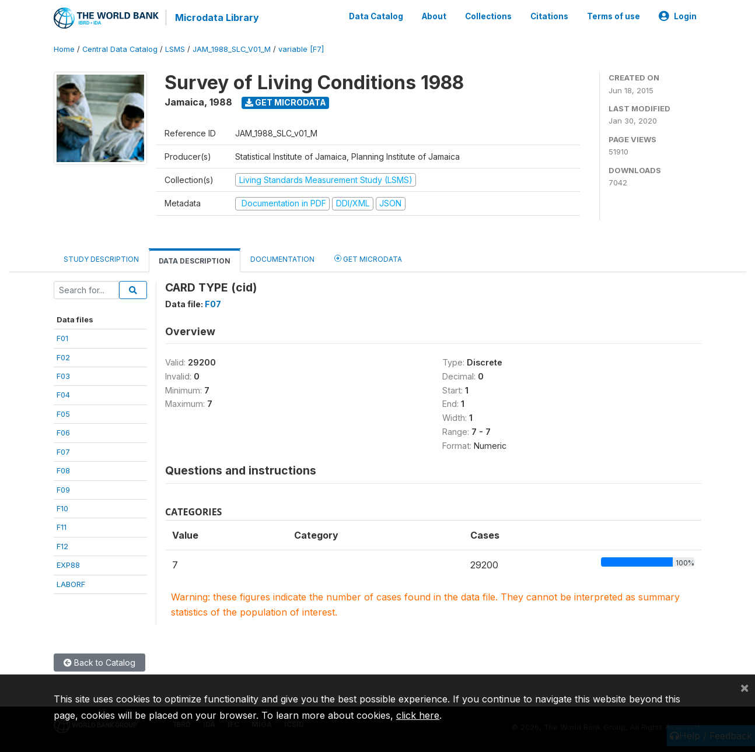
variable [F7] (301, 49)
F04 (63, 394)
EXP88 (68, 565)
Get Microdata (285, 102)
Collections (488, 16)
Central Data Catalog (120, 49)
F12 (62, 546)
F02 (63, 357)
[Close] (744, 687)
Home (64, 49)
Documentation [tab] (282, 259)
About (434, 16)
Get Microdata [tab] (368, 258)
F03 (63, 376)
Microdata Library (217, 17)
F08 (63, 470)
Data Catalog (376, 16)
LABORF (71, 584)
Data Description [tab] (194, 260)
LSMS (175, 49)
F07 (63, 451)
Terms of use (613, 16)
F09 (63, 489)
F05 (63, 414)
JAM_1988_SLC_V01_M (232, 49)
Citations (549, 16)
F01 (62, 338)
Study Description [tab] (101, 259)
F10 (62, 508)
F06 (63, 432)
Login (678, 16)
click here (417, 715)
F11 (62, 527)
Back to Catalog (99, 662)
